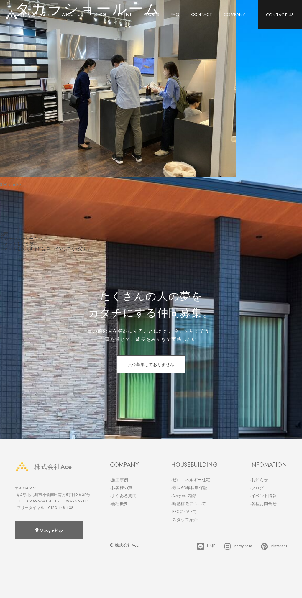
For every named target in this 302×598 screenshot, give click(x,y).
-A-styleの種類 (183, 496)
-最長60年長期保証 (189, 488)
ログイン (54, 249)
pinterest (274, 546)
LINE (206, 546)
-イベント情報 (263, 496)
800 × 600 (10, 185)
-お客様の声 (121, 488)
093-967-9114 (39, 501)
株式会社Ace (43, 466)
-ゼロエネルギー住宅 (190, 480)
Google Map (49, 530)
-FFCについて (183, 512)
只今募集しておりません (151, 364)
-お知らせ (259, 480)
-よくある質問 (123, 496)
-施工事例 (119, 480)
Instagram (238, 546)
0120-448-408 (60, 507)
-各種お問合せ (263, 504)
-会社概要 (119, 504)
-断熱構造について (188, 504)
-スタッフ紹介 (184, 520)
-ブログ (257, 488)
